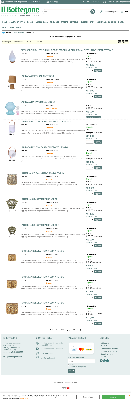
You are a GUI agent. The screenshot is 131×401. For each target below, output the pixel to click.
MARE (12, 27)
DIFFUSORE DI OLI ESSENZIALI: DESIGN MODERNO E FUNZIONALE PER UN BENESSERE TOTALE (67, 50)
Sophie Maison (51, 108)
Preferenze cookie (71, 383)
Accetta (113, 397)
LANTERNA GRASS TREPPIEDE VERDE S (40, 225)
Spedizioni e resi (107, 354)
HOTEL (121, 22)
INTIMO (19, 27)
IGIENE (4, 27)
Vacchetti (50, 56)
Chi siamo (105, 343)
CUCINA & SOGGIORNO (106, 22)
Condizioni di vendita (109, 349)
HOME (4, 22)
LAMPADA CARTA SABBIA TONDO (37, 76)
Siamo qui (105, 357)
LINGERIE (84, 22)
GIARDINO (74, 22)
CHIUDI (129, 395)
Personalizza (88, 397)
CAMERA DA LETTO (17, 22)
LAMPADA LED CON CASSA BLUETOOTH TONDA (44, 147)
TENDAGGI (54, 22)
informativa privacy (79, 367)
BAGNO (30, 22)
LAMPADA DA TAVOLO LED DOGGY (38, 102)
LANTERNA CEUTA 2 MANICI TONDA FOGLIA (42, 173)
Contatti (104, 346)
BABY (92, 22)
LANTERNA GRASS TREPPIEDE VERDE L (40, 199)
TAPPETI (64, 22)
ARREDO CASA (42, 22)
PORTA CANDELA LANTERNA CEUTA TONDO (42, 251)
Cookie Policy (24, 398)
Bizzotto (49, 179)
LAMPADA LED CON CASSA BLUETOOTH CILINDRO (45, 121)
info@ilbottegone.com (121, 2)
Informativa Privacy (109, 351)
